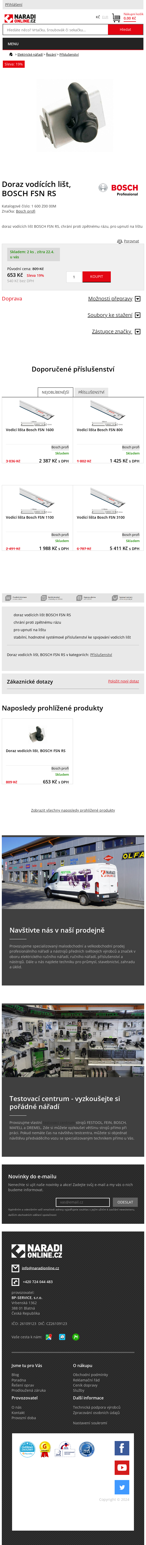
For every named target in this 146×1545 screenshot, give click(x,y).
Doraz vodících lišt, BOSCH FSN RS (36, 750)
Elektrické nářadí (30, 54)
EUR (105, 17)
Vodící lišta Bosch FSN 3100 (101, 517)
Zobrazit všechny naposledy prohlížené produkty (73, 810)
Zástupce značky (116, 331)
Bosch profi (25, 211)
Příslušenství (69, 54)
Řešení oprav (23, 1385)
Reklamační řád (86, 1380)
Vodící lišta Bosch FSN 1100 (30, 517)
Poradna (19, 1380)
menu (13, 43)
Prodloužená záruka (29, 1390)
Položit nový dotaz (123, 681)
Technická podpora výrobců (97, 1407)
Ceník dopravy (85, 1385)
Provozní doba (24, 1418)
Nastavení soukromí (90, 1423)
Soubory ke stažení (114, 314)
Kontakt (18, 1412)
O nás (17, 1407)
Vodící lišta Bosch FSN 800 (100, 429)
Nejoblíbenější (55, 392)
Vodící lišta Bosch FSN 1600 (30, 429)
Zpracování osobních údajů (96, 1412)
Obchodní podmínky (90, 1374)
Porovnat (131, 241)
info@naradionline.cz (40, 1268)
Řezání (51, 54)
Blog (15, 1374)
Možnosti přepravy (114, 298)
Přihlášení (13, 4)
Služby (78, 1390)
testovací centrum (59, 1122)
